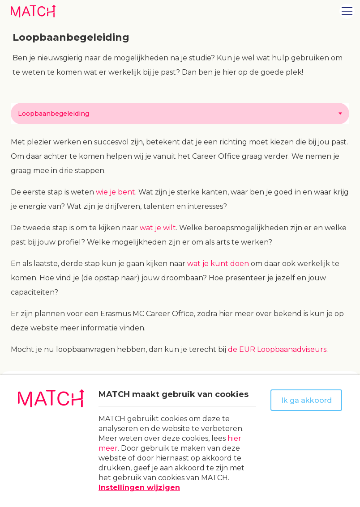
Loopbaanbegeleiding (53, 114)
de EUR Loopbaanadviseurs (277, 349)
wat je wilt (158, 228)
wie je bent (115, 192)
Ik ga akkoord (306, 400)
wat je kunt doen (218, 263)
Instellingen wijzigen (139, 487)
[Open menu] (347, 11)
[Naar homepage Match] (33, 11)
